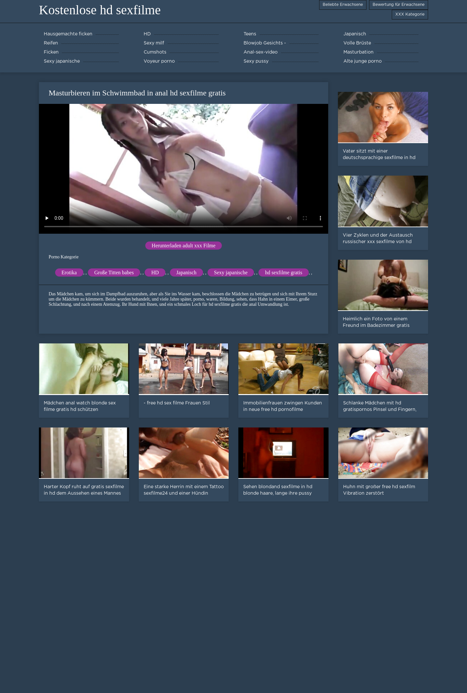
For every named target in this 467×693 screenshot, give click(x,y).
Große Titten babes (114, 272)
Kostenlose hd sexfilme (100, 10)
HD (155, 272)
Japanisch (186, 272)
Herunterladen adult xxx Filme (184, 245)
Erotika (69, 272)
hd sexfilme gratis (283, 272)
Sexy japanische (231, 272)
